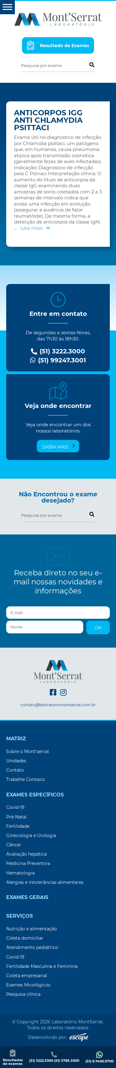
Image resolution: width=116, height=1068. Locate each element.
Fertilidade (17, 826)
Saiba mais (58, 447)
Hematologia (20, 873)
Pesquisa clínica (23, 994)
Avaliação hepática (26, 854)
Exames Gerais (27, 897)
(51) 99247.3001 (58, 360)
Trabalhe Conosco (25, 779)
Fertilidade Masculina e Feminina (42, 966)
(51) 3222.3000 (58, 351)
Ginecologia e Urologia (31, 835)
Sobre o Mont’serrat (27, 751)
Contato (15, 770)
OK (98, 628)
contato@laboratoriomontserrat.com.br (58, 705)
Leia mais (35, 228)
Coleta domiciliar (24, 938)
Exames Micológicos (28, 985)
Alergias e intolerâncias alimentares (45, 882)
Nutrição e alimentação (31, 929)
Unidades (16, 761)
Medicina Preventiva (28, 863)
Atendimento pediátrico (32, 947)
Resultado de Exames (58, 45)
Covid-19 (15, 807)
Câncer (13, 845)
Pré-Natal (16, 817)
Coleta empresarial (26, 975)
